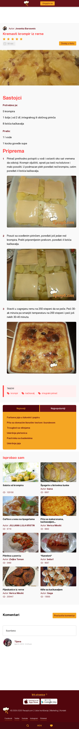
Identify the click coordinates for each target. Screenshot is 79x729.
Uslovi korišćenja (41, 710)
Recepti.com (6, 710)
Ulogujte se (47, 3)
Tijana (17, 641)
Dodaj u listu (67, 43)
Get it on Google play (49, 701)
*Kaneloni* (58, 548)
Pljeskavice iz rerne (20, 582)
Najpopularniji (58, 408)
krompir (14, 393)
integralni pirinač (49, 393)
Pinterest (43, 718)
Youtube (25, 718)
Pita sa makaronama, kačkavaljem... (58, 513)
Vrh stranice (38, 694)
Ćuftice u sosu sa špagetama (20, 513)
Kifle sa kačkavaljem (58, 582)
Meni (39, 725)
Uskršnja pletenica (17, 433)
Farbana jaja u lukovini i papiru (23, 417)
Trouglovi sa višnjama (18, 427)
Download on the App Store (31, 701)
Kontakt (63, 710)
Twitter (16, 718)
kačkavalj (29, 393)
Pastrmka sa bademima (19, 438)
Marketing (54, 710)
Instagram (34, 718)
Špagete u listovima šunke (58, 478)
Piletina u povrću (20, 548)
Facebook (8, 718)
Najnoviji (21, 408)
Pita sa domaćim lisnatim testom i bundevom (31, 422)
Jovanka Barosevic (25, 28)
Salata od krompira (20, 478)
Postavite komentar (64, 615)
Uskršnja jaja (14, 443)
